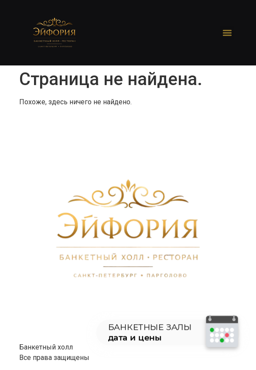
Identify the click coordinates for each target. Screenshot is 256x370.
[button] (227, 33)
